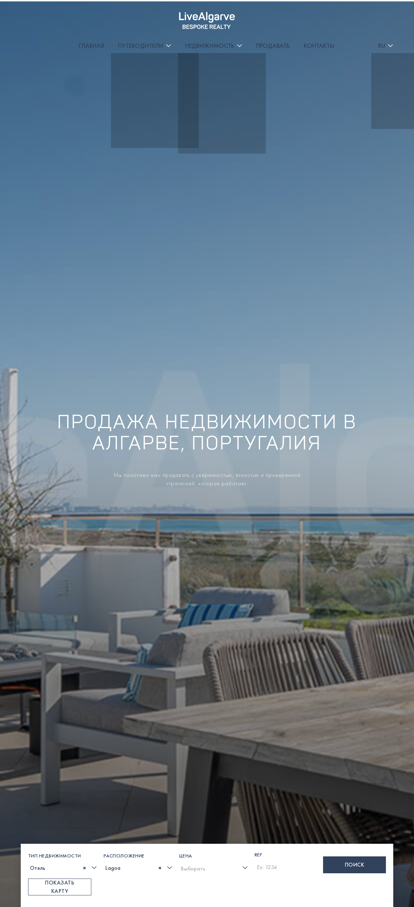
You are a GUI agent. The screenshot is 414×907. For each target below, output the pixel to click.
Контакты (351, 14)
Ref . (260, 773)
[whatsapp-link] (199, 889)
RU (381, 14)
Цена (185, 774)
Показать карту (59, 806)
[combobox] (63, 786)
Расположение (124, 774)
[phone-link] (151, 889)
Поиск (354, 783)
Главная (123, 14)
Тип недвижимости (54, 774)
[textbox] (32, 787)
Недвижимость (242, 14)
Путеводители (173, 14)
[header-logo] (42, 14)
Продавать (305, 14)
